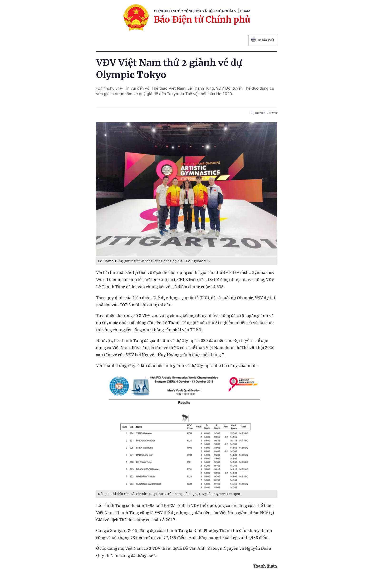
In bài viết (262, 40)
